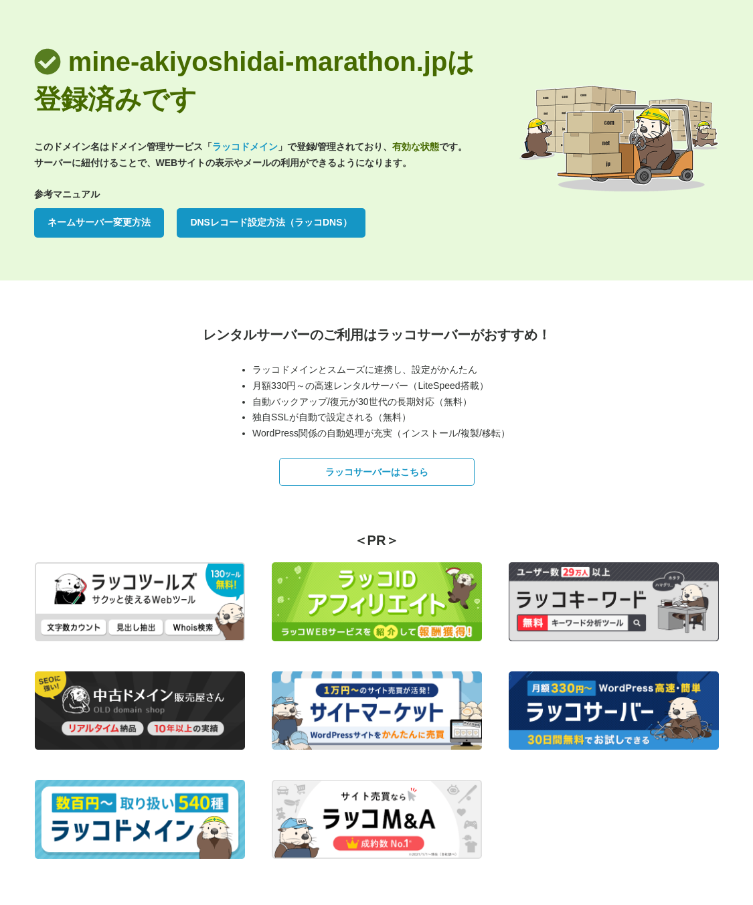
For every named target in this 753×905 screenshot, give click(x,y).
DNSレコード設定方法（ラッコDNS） (270, 222)
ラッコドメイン (245, 146)
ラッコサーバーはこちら (376, 472)
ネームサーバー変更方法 (99, 222)
